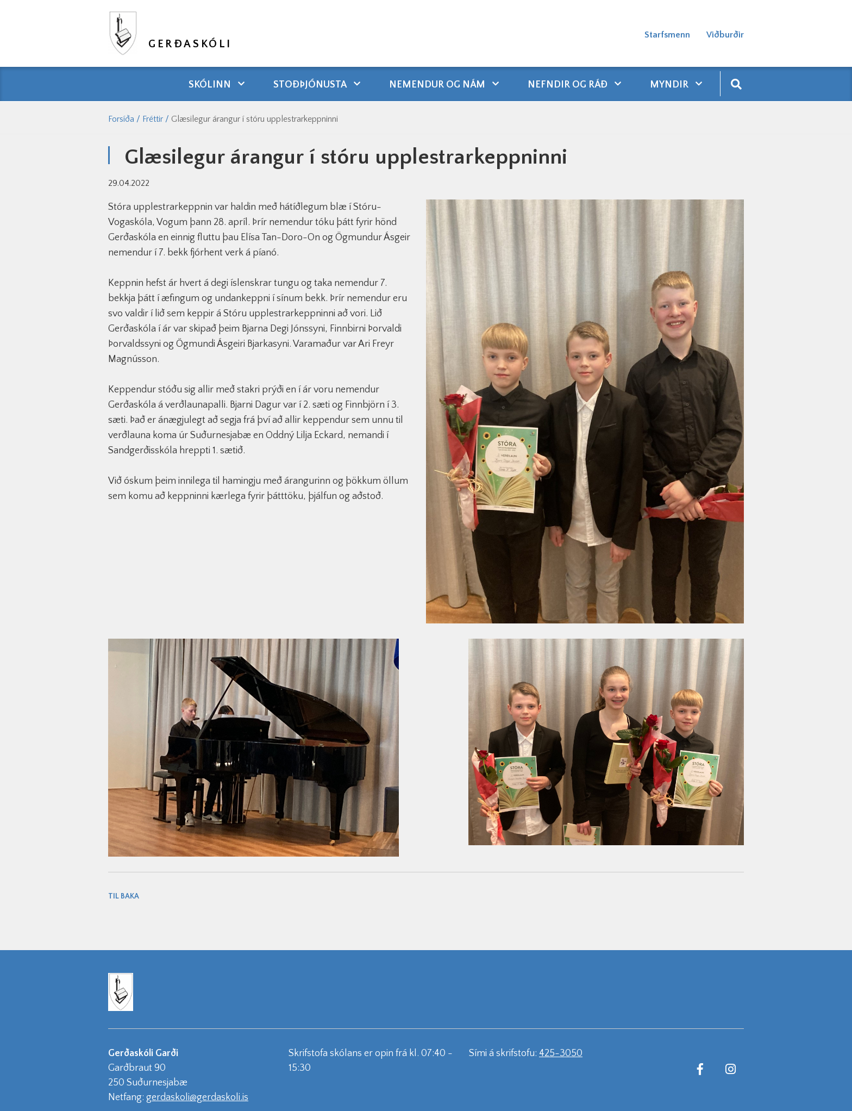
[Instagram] (730, 1068)
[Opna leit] (736, 83)
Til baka (123, 896)
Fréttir (152, 119)
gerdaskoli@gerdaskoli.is (197, 1097)
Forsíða (121, 119)
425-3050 (560, 1053)
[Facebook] (699, 1068)
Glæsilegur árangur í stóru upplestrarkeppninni (254, 119)
